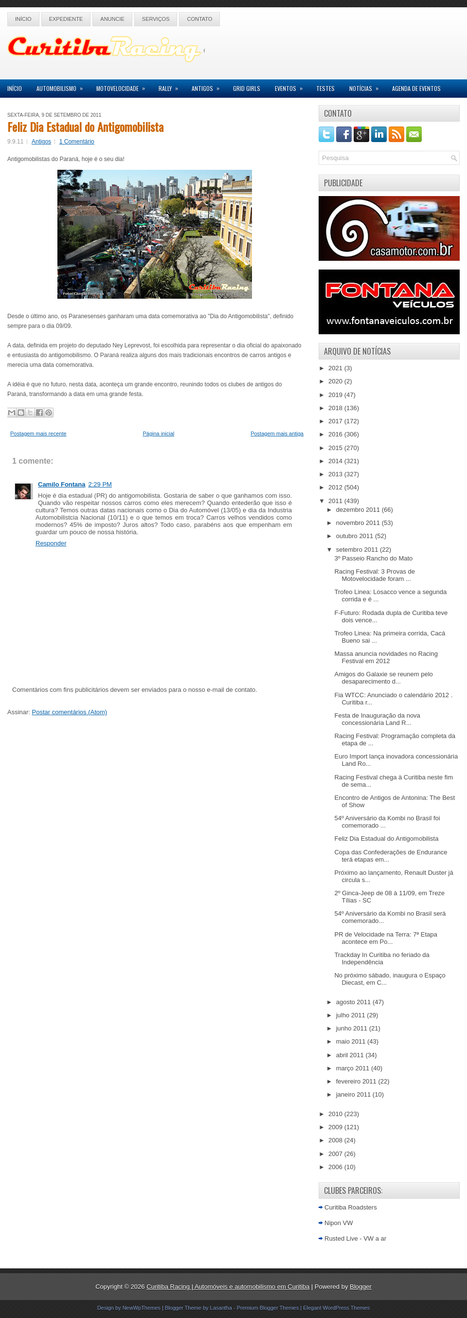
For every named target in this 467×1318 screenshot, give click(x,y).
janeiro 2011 (354, 1094)
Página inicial (158, 433)
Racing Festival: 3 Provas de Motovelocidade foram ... (374, 575)
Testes (325, 88)
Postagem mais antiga (277, 433)
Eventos (292, 85)
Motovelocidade (123, 85)
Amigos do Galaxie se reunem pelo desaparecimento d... (383, 677)
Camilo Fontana (62, 484)
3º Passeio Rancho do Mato (373, 558)
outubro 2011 (355, 536)
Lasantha (221, 1308)
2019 (336, 394)
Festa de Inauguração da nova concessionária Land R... (377, 719)
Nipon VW (338, 1223)
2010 (336, 1114)
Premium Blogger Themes (268, 1308)
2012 (336, 487)
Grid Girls (246, 88)
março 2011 (353, 1068)
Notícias (367, 85)
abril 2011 (351, 1055)
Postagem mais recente (38, 433)
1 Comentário (76, 141)
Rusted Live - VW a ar (355, 1238)
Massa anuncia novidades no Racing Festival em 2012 (385, 657)
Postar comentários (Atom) (70, 712)
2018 (336, 408)
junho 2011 (352, 1028)
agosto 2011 (354, 1002)
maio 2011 (351, 1041)
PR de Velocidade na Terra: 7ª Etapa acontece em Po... (385, 938)
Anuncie (112, 19)
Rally (171, 85)
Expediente (66, 19)
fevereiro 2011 (357, 1081)
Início (23, 19)
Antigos (209, 85)
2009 (336, 1127)
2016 (336, 434)
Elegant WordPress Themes (336, 1308)
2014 (336, 461)
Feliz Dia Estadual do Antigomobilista (85, 126)
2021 (336, 368)
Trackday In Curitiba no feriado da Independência (381, 958)
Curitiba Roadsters (350, 1207)
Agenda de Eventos (416, 88)
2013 (336, 474)
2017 (336, 421)
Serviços (156, 19)
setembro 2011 (358, 549)
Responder (51, 543)
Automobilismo (62, 85)
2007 (336, 1153)
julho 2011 (351, 1015)
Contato (199, 19)
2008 (336, 1140)
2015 (336, 447)
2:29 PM (100, 484)
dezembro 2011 (359, 509)
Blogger (361, 1286)
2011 (336, 501)
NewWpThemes (142, 1308)
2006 (336, 1167)
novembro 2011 (359, 522)
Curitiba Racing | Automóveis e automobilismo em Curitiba (227, 1286)
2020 (336, 381)
